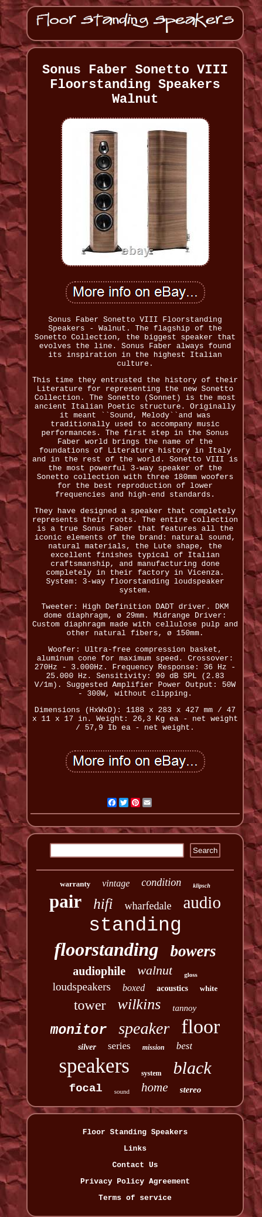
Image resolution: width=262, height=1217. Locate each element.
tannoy (184, 1008)
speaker (143, 1028)
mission (153, 1047)
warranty (75, 883)
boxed (134, 988)
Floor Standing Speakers (135, 1132)
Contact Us (135, 1165)
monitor (78, 1030)
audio (201, 902)
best (184, 1045)
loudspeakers (82, 986)
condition (161, 882)
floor (200, 1026)
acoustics (172, 988)
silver (87, 1047)
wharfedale (148, 906)
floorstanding (107, 949)
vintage (116, 883)
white (208, 988)
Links (135, 1148)
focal (86, 1088)
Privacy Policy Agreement (135, 1181)
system (151, 1073)
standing (135, 925)
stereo (191, 1089)
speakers (94, 1065)
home (154, 1087)
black (192, 1067)
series (119, 1045)
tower (90, 1005)
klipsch (201, 885)
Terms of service (135, 1198)
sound (122, 1091)
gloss (191, 974)
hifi (103, 904)
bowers (193, 951)
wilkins (139, 1004)
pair (65, 901)
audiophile (99, 971)
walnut (154, 970)
